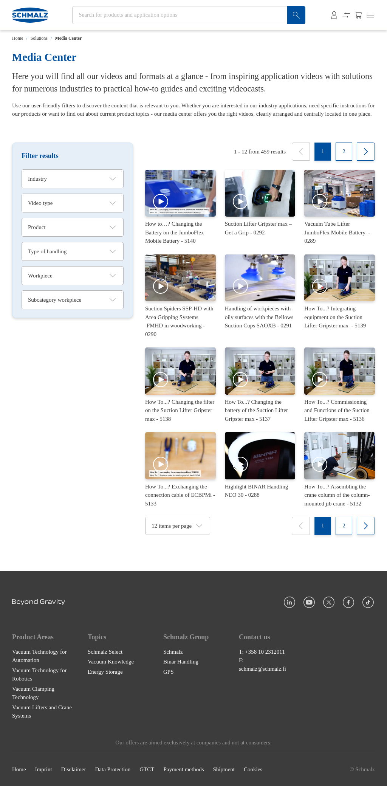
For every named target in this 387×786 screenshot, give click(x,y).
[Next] (366, 152)
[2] (344, 152)
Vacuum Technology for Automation (39, 656)
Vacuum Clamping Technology (33, 693)
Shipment (224, 770)
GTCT (146, 770)
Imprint (43, 770)
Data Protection (112, 770)
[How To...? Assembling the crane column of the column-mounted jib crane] (339, 470)
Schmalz (173, 652)
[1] (322, 152)
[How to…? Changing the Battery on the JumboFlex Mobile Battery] (180, 207)
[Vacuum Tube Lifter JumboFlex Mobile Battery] (339, 207)
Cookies (253, 770)
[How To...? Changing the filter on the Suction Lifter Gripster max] (180, 385)
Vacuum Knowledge (111, 662)
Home (17, 38)
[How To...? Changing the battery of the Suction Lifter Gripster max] (260, 385)
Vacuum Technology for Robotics (39, 674)
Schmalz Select (105, 652)
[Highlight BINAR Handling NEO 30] (260, 470)
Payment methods (183, 770)
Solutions (39, 38)
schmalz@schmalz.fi (262, 669)
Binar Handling (180, 662)
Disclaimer (73, 770)
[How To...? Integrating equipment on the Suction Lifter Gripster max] (339, 296)
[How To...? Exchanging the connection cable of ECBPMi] (180, 470)
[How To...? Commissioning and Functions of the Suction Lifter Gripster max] (339, 385)
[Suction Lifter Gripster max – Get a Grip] (260, 207)
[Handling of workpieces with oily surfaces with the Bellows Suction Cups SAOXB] (260, 296)
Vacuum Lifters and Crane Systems (42, 711)
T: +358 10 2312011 (262, 652)
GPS (168, 672)
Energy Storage (105, 672)
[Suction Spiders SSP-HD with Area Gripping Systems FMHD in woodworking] (180, 296)
